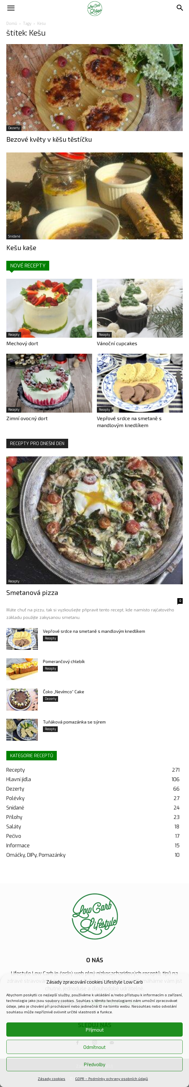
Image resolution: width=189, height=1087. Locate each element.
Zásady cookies (51, 1078)
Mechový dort (22, 343)
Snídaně (14, 236)
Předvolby (94, 1064)
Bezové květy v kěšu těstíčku (49, 139)
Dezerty (14, 128)
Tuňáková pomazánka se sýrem (74, 721)
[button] (11, 8)
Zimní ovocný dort (27, 418)
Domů (11, 23)
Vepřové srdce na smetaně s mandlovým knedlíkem (94, 631)
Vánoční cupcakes (117, 343)
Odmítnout (94, 1047)
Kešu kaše (21, 247)
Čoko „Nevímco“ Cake (63, 691)
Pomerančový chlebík (64, 661)
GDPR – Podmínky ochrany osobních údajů (111, 1078)
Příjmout (95, 1030)
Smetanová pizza (32, 592)
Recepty (13, 335)
